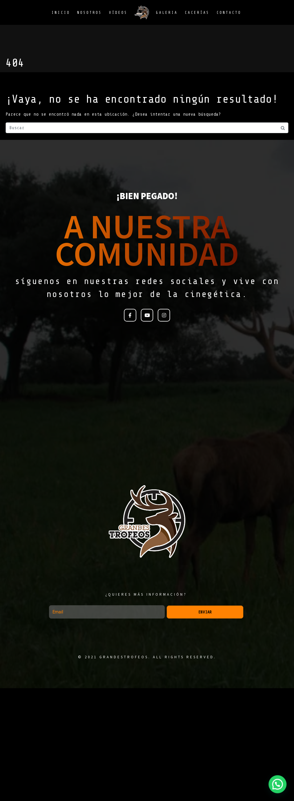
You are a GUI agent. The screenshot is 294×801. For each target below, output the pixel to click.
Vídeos (118, 12)
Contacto (229, 12)
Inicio (61, 12)
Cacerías (197, 12)
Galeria (167, 12)
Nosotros (89, 12)
